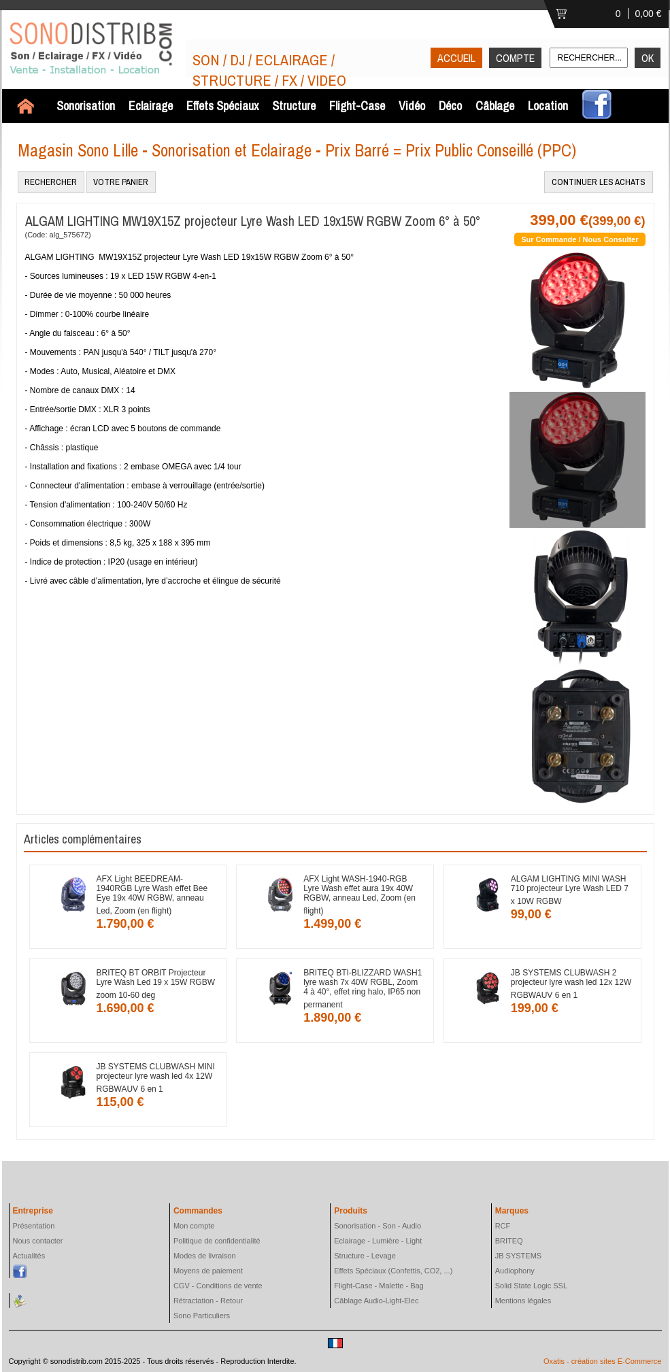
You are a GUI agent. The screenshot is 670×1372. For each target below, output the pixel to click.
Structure (294, 105)
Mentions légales (523, 1300)
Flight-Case (357, 105)
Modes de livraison (204, 1256)
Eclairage (151, 105)
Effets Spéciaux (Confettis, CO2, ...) (393, 1271)
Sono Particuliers (201, 1315)
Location (548, 105)
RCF (503, 1226)
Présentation (34, 1226)
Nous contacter (38, 1241)
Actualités (29, 1256)
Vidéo (412, 105)
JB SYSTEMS (518, 1256)
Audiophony (515, 1271)
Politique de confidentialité (217, 1241)
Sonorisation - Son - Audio (377, 1226)
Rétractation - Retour (208, 1300)
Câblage (494, 105)
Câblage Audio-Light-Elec (376, 1300)
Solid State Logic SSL (531, 1286)
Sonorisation (85, 105)
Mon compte (194, 1226)
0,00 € (648, 13)
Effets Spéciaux (222, 105)
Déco (450, 105)
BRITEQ (509, 1241)
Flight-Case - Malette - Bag (378, 1286)
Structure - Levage (365, 1256)
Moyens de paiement (208, 1271)
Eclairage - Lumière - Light (378, 1241)
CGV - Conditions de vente (218, 1286)
